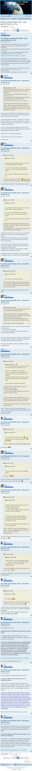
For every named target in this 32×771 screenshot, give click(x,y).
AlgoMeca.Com (23, 767)
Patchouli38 (3, 33)
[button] (4, 31)
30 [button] (20, 30)
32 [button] (25, 30)
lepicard (7, 200)
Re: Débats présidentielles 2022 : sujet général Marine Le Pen (14, 39)
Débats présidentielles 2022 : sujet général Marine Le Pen (13, 23)
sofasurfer (6, 75)
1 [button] (9, 30)
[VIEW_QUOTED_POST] (15, 88)
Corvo (6, 155)
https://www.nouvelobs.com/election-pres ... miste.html (14, 711)
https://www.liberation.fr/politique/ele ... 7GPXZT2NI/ (13, 749)
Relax (5, 143)
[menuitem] (4, 16)
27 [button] (12, 30)
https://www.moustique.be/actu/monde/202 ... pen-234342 (15, 658)
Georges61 (7, 271)
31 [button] (23, 30)
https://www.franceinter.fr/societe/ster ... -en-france (13, 55)
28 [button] (15, 30)
